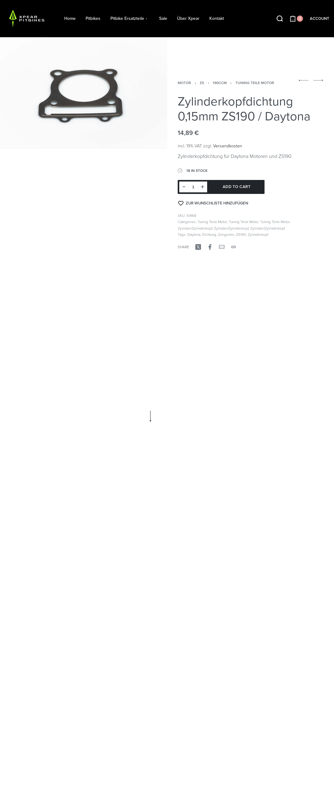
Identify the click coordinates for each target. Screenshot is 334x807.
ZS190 (241, 234)
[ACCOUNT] (319, 18)
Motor (184, 83)
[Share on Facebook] (210, 247)
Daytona (193, 234)
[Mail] (222, 247)
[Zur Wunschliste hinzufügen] (213, 203)
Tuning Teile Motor (254, 83)
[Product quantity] (193, 187)
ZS (202, 83)
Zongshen (226, 234)
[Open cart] (296, 18)
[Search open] (279, 18)
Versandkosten (227, 146)
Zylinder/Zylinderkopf (195, 228)
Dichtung (209, 234)
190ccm (220, 83)
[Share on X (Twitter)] (198, 247)
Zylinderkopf (258, 234)
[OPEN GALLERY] (83, 93)
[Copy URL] (233, 247)
